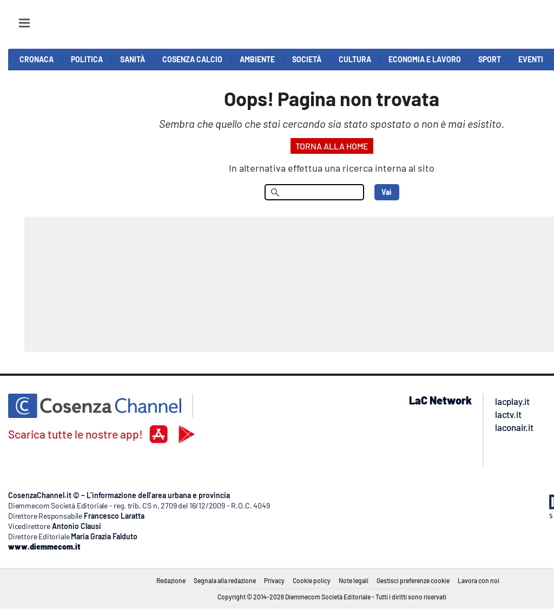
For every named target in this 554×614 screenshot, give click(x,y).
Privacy (274, 580)
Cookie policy (312, 580)
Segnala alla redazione (225, 580)
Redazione (171, 580)
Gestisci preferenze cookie (413, 580)
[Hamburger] (14, 18)
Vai (386, 192)
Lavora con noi (478, 580)
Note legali (353, 580)
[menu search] (314, 192)
